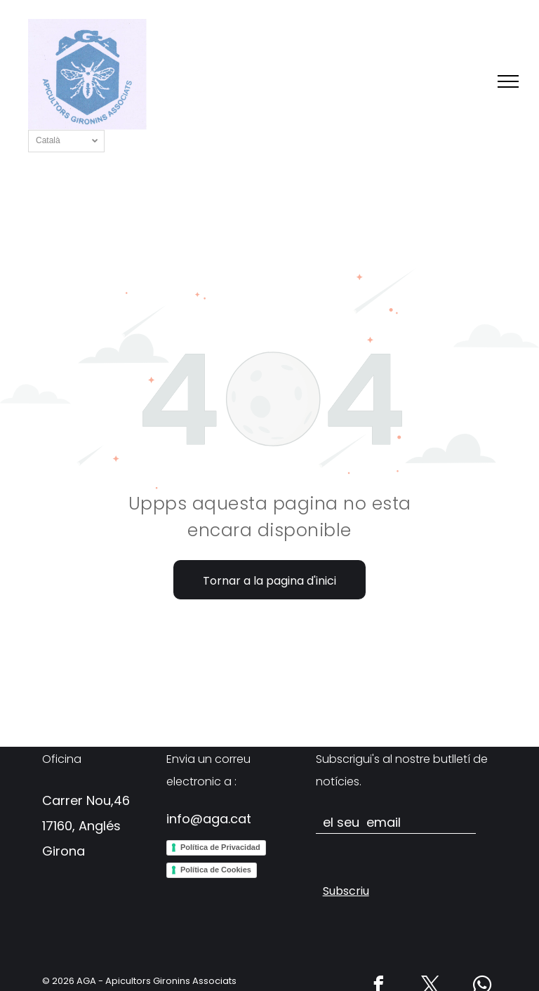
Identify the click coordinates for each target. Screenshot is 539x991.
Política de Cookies (215, 869)
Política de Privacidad (220, 847)
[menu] (508, 81)
